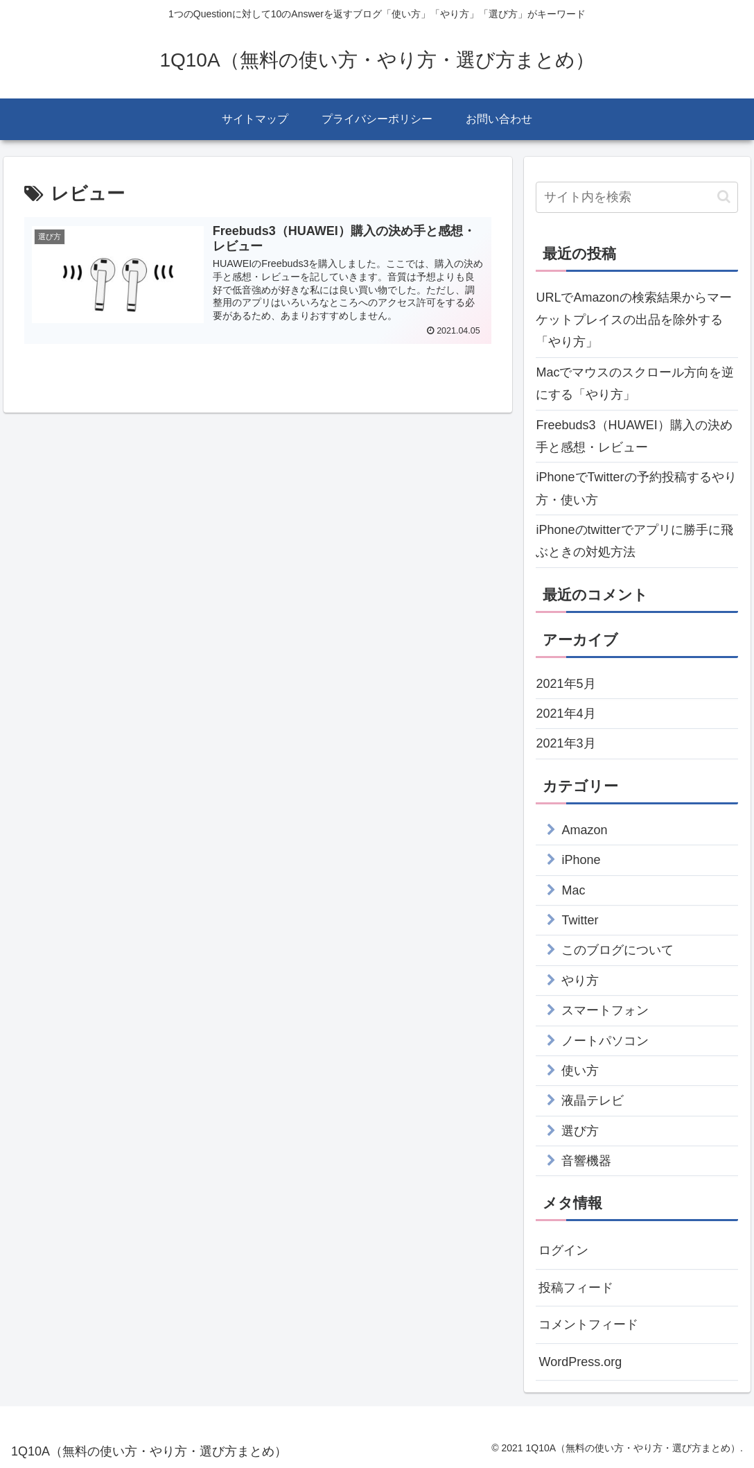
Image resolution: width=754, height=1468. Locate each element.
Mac (573, 890)
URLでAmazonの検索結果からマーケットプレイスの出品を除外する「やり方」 (633, 320)
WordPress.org (580, 1362)
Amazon (584, 830)
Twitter (579, 920)
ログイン (563, 1250)
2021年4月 (565, 713)
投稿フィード (575, 1288)
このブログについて (617, 950)
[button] (724, 197)
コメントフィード (588, 1324)
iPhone (580, 860)
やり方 (580, 980)
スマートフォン (605, 1010)
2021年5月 (565, 684)
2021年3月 (565, 743)
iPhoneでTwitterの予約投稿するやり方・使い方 (636, 488)
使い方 (580, 1071)
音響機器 (586, 1161)
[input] (637, 197)
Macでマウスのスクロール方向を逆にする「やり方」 (635, 383)
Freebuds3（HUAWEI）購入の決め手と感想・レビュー (634, 436)
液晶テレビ (592, 1100)
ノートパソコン (605, 1041)
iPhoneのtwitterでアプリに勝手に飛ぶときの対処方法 (634, 541)
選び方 (580, 1131)
